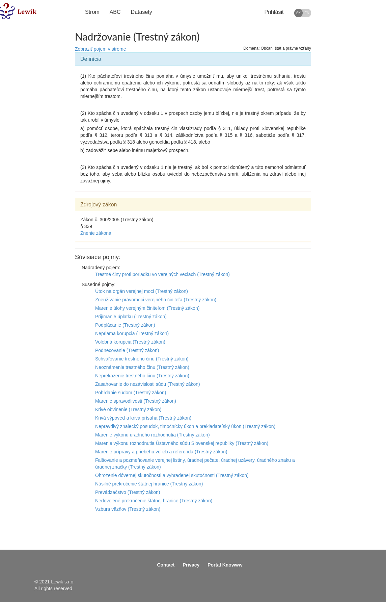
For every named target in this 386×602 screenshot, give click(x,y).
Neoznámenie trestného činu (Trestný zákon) (142, 367)
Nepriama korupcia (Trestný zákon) (132, 333)
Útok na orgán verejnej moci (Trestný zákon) (141, 291)
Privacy (191, 564)
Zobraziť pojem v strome (100, 49)
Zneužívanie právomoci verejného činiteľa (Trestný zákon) (155, 299)
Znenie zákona (95, 233)
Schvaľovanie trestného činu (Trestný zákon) (142, 358)
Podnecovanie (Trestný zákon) (127, 350)
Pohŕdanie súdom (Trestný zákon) (130, 392)
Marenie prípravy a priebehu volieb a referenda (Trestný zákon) (161, 451)
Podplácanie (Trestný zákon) (125, 325)
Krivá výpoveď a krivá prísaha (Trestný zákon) (143, 418)
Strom (92, 12)
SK (298, 13)
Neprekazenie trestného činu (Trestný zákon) (142, 375)
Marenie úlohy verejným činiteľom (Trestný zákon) (147, 308)
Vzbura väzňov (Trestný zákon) (127, 509)
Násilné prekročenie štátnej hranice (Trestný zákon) (149, 483)
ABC (115, 12)
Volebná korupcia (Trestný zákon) (130, 342)
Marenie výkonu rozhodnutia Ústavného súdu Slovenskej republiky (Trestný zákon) (181, 443)
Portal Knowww (225, 564)
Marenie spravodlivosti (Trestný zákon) (135, 401)
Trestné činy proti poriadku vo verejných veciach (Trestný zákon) (162, 274)
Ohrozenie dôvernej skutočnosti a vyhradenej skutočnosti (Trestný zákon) (172, 475)
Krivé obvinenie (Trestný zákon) (128, 409)
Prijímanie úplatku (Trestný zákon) (131, 316)
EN (307, 13)
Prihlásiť (274, 12)
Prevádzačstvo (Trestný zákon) (127, 492)
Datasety (141, 12)
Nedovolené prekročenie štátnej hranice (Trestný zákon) (153, 500)
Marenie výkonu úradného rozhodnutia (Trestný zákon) (152, 434)
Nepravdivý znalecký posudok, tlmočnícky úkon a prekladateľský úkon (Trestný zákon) (185, 426)
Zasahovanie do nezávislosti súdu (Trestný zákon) (147, 384)
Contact (165, 564)
